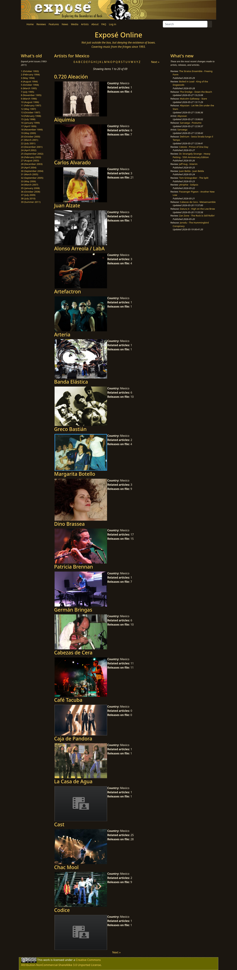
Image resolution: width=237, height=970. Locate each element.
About (95, 24)
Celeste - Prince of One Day (193, 146)
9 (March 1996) (29, 98)
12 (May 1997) (28, 108)
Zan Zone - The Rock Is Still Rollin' (197, 215)
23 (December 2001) (32, 146)
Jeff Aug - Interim (188, 164)
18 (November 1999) (32, 129)
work (46, 960)
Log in (112, 24)
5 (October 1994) (30, 84)
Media (74, 24)
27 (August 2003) (30, 160)
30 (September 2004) (32, 171)
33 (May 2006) (28, 181)
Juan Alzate (67, 205)
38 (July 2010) (28, 198)
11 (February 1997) (31, 105)
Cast (59, 824)
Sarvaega (182, 129)
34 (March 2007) (29, 184)
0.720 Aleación (71, 76)
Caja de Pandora (73, 738)
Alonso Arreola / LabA (79, 248)
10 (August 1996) (30, 102)
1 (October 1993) (30, 71)
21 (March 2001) (29, 139)
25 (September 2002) (32, 153)
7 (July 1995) (27, 91)
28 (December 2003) (32, 164)
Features (54, 24)
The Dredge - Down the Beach (196, 91)
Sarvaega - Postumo (190, 122)
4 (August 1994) (29, 81)
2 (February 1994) (30, 74)
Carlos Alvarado (72, 162)
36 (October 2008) (30, 191)
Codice (62, 910)
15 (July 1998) (28, 119)
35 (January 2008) (30, 188)
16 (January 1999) (30, 122)
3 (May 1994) (28, 78)
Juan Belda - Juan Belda (191, 171)
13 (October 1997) (30, 112)
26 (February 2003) (31, 157)
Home (30, 24)
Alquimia (64, 119)
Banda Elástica (71, 381)
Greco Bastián (70, 429)
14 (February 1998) (31, 115)
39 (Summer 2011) (31, 202)
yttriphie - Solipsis (188, 184)
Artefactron (67, 291)
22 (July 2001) (28, 143)
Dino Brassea (69, 523)
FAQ (103, 24)
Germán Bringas (73, 609)
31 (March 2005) (29, 174)
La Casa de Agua (73, 781)
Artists (85, 24)
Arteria (62, 334)
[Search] (185, 24)
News (65, 24)
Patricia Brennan (73, 566)
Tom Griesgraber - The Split (193, 177)
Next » (155, 62)
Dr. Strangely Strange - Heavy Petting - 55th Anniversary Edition (191, 155)
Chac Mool (66, 867)
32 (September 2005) (32, 177)
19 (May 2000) (28, 133)
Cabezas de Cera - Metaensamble (198, 202)
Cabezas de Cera (73, 652)
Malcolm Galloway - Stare (193, 98)
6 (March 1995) (29, 88)
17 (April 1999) (28, 126)
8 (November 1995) (31, 95)
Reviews (41, 24)
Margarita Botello (74, 473)
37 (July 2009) (28, 195)
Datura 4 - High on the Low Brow (197, 208)
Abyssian (182, 115)
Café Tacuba (68, 700)
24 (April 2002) (28, 150)
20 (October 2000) (30, 136)
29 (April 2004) (28, 167)
